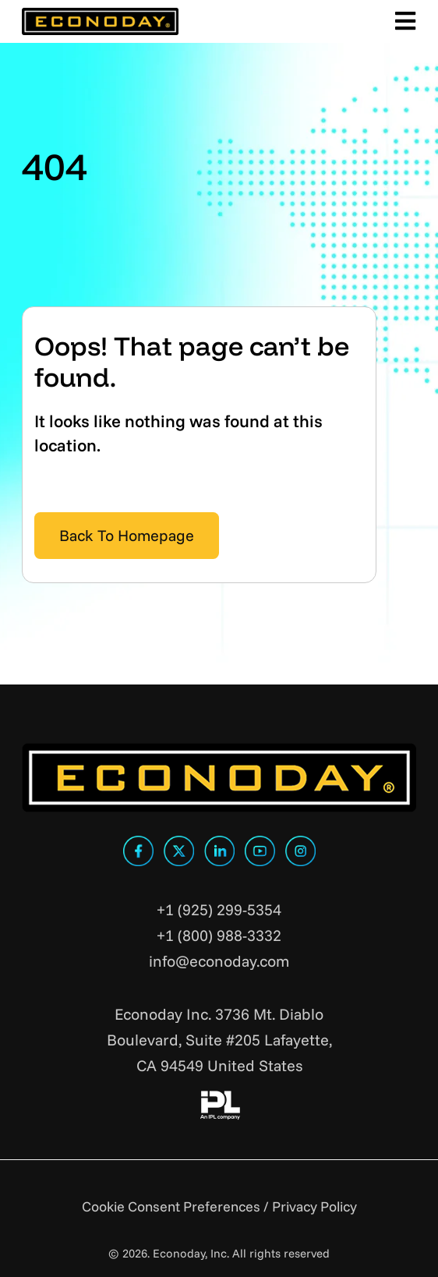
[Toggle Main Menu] (403, 21)
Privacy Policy (314, 1206)
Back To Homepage (126, 535)
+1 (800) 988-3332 (219, 935)
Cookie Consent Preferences (171, 1206)
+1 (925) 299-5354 (219, 909)
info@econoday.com (219, 961)
